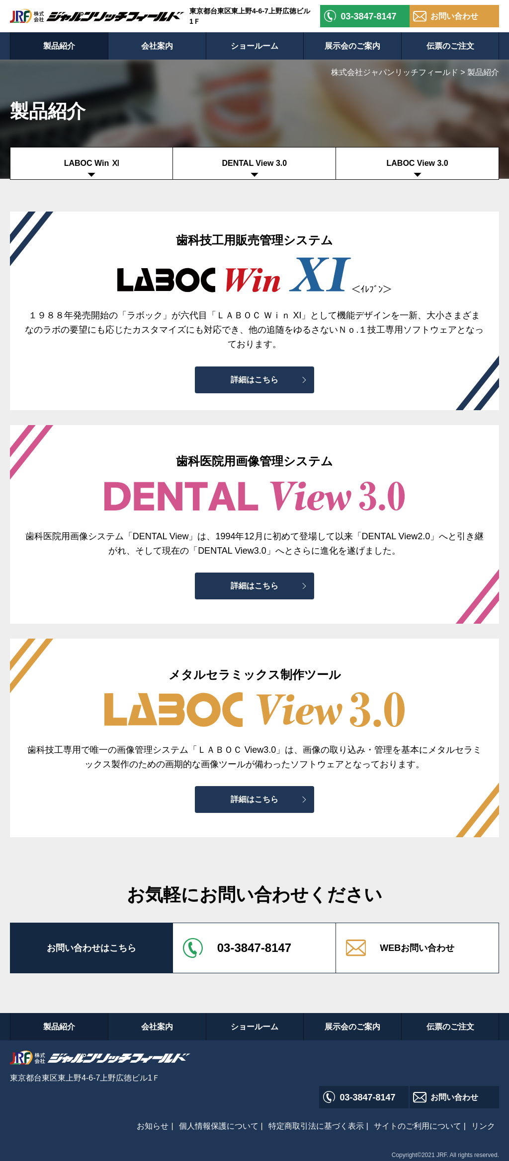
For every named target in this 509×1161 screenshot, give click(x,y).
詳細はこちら (254, 379)
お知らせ (153, 1126)
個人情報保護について (218, 1126)
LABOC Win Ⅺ (91, 163)
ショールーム (254, 46)
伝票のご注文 (450, 46)
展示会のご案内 (352, 46)
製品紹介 (59, 46)
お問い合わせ (454, 16)
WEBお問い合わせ (417, 948)
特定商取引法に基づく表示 (316, 1126)
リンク (483, 1126)
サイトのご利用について (417, 1126)
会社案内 (157, 46)
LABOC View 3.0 (417, 163)
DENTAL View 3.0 (254, 163)
